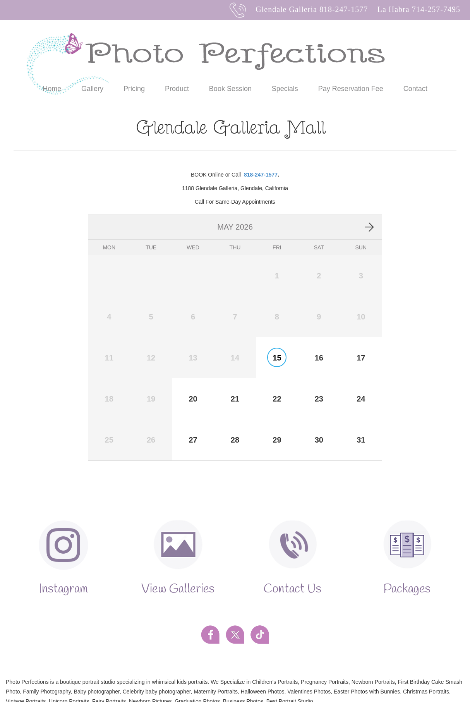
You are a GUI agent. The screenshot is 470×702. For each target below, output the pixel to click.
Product (177, 89)
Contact (415, 89)
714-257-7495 (436, 9)
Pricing (134, 89)
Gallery (92, 89)
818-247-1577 (343, 9)
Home (52, 89)
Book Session (230, 89)
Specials (285, 89)
